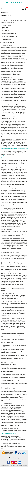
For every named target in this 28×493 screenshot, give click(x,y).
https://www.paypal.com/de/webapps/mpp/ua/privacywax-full (13, 156)
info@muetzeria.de (15, 458)
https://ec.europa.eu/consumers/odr (8, 433)
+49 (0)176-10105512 (15, 457)
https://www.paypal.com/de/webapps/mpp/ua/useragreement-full (14, 149)
